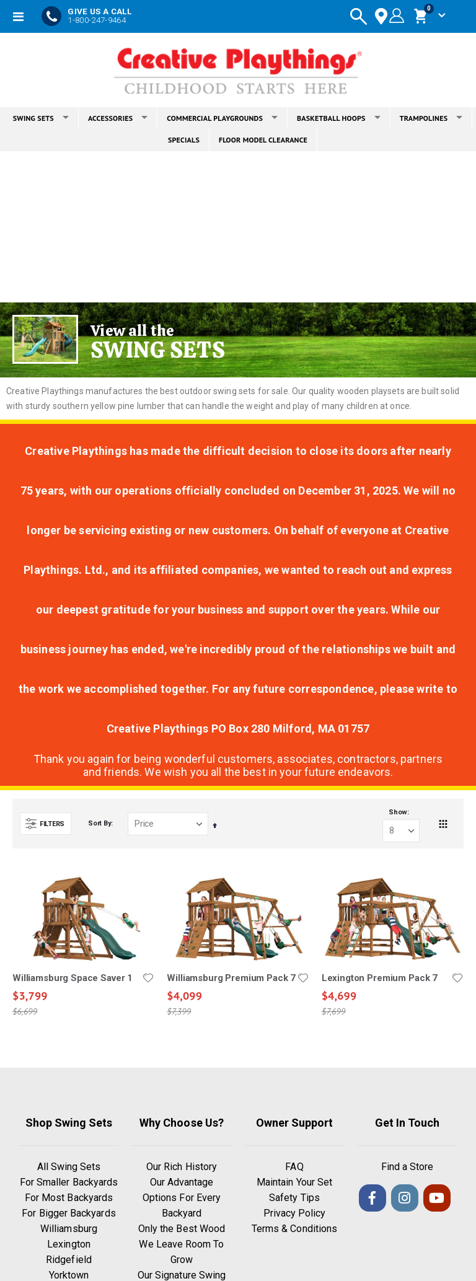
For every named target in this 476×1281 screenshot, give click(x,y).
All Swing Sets (69, 1168)
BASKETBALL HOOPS (339, 118)
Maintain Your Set (294, 1183)
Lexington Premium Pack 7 (380, 978)
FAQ (294, 1168)
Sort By (99, 824)
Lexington (68, 1245)
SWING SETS (41, 118)
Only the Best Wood (181, 1230)
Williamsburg (68, 1230)
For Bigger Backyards (68, 1214)
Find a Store (407, 1168)
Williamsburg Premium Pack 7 (231, 978)
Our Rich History (181, 1168)
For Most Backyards (69, 1199)
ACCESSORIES (118, 118)
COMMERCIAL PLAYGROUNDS (222, 118)
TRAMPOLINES (431, 118)
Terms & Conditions (294, 1230)
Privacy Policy (294, 1214)
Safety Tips (294, 1199)
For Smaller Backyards (69, 1183)
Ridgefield (69, 1261)
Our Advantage (182, 1183)
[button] (148, 978)
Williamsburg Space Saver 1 (72, 978)
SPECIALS (184, 139)
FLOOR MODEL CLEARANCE (263, 139)
